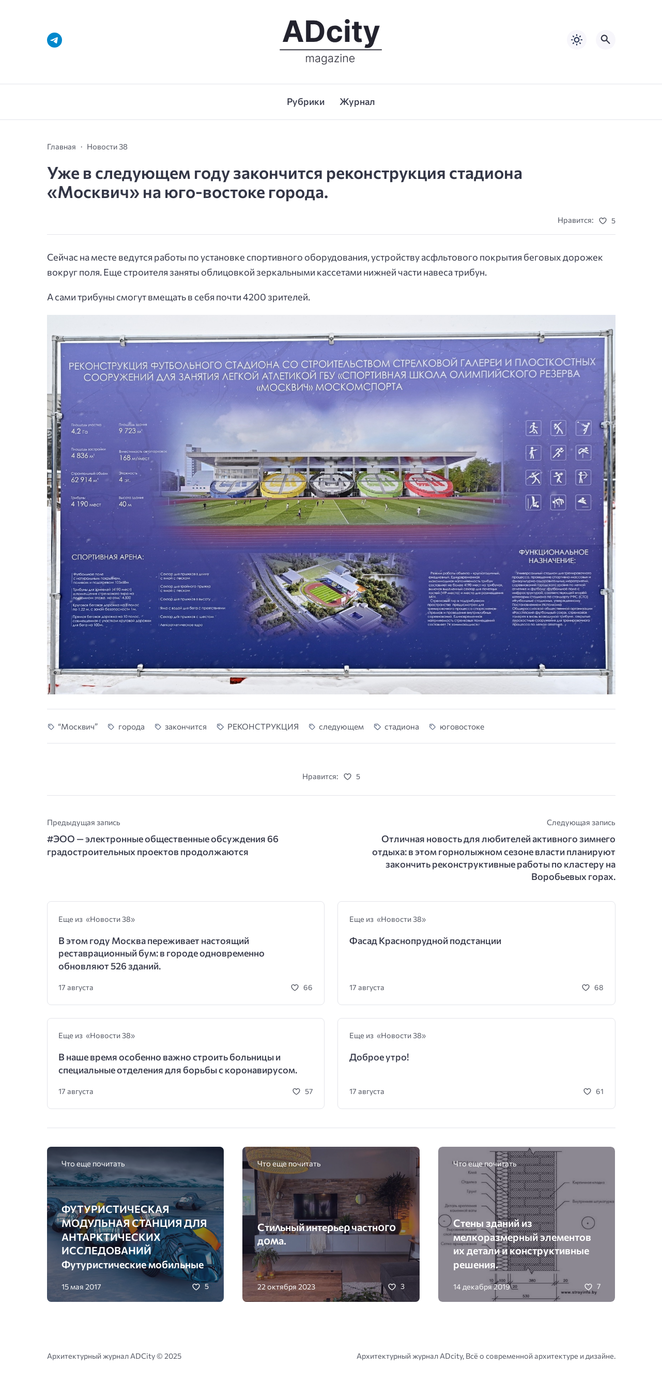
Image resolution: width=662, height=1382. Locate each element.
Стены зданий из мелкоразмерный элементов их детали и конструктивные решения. (522, 1243)
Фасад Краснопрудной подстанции (425, 940)
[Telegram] (54, 40)
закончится (186, 726)
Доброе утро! (379, 1056)
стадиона (401, 726)
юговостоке (462, 726)
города (131, 726)
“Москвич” (78, 726)
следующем (341, 726)
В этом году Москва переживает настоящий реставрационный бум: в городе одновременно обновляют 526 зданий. (161, 953)
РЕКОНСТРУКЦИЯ (263, 726)
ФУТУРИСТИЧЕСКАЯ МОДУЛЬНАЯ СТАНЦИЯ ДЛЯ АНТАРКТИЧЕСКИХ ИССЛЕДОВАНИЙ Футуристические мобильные (134, 1236)
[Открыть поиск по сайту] (605, 40)
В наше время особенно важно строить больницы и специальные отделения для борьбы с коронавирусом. (177, 1063)
